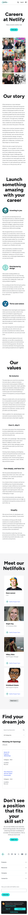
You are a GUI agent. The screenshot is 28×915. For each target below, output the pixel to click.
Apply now (14, 839)
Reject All (8, 909)
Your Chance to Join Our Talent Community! (8, 773)
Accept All (20, 909)
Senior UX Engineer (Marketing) (7, 753)
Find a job (14, 29)
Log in (22, 2)
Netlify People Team (13, 601)
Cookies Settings (14, 912)
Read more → (14, 700)
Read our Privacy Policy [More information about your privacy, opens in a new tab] (10, 905)
